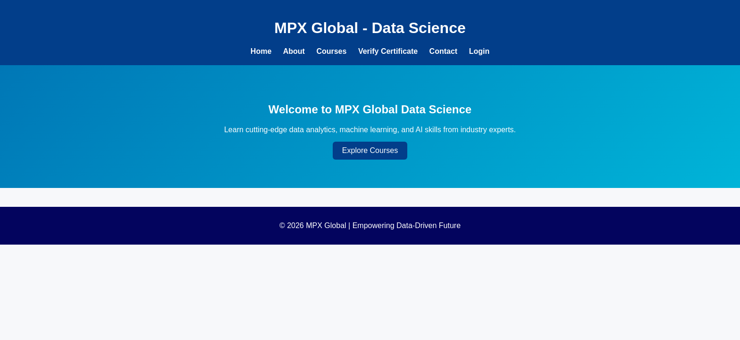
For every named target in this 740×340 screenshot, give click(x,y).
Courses (331, 51)
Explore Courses (370, 150)
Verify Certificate (388, 51)
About (294, 51)
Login (479, 51)
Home (261, 51)
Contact (443, 51)
